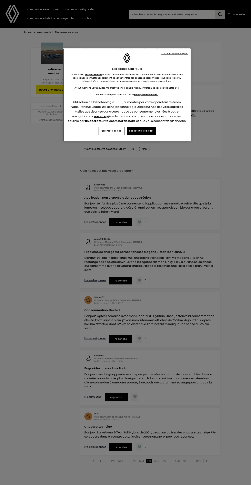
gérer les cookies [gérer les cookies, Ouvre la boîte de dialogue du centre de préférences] (111, 130)
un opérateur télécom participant (110, 121)
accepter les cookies (141, 130)
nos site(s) (101, 116)
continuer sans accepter (174, 53)
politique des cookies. (146, 94)
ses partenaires (93, 74)
